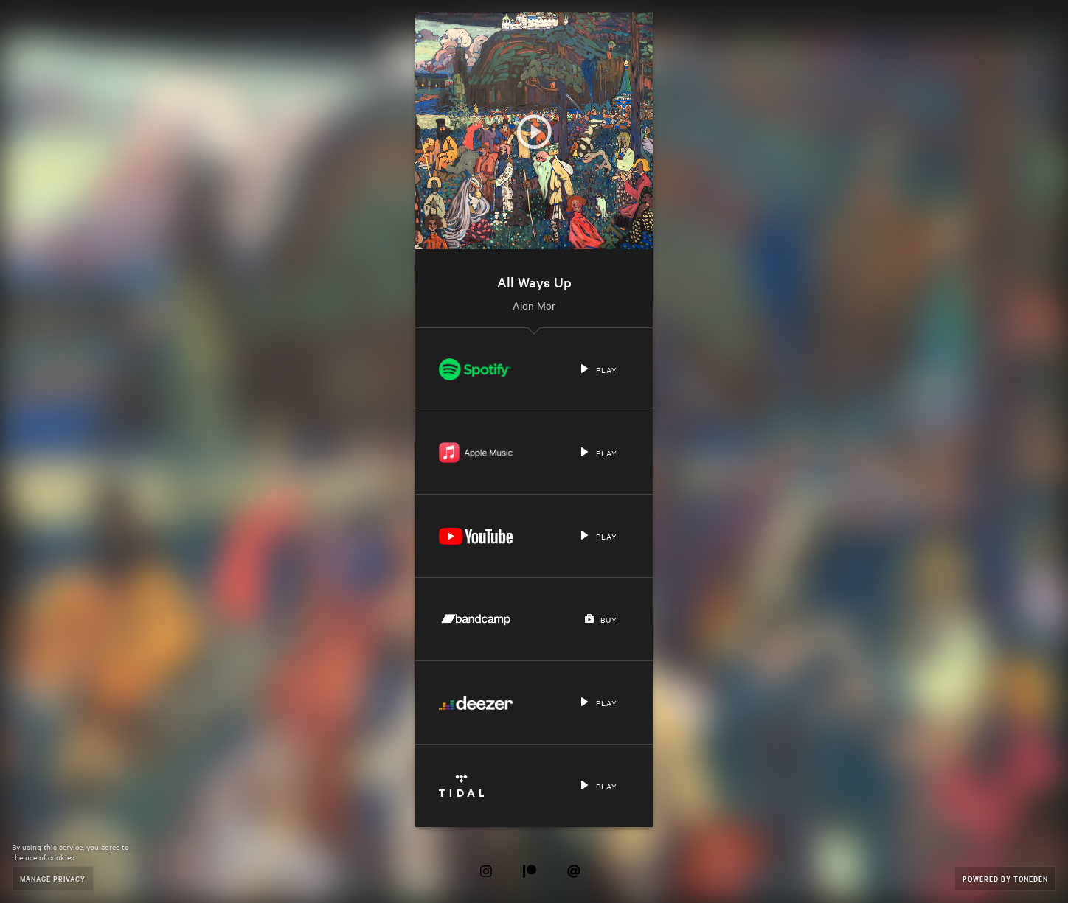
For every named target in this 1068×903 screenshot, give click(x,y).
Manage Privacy (53, 878)
